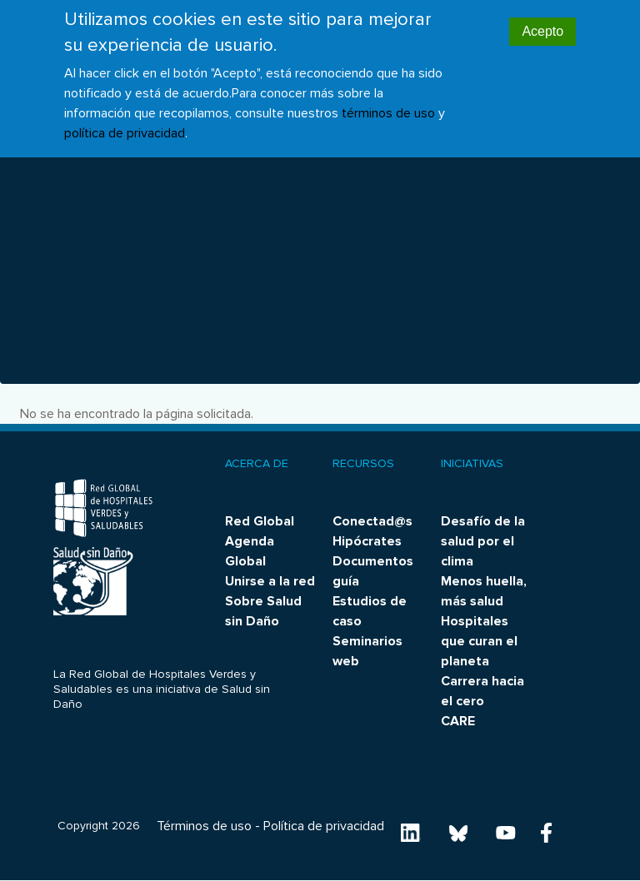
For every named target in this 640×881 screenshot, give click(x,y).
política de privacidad (124, 120)
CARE (458, 721)
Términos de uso (204, 826)
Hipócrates (367, 541)
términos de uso (388, 100)
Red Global (259, 521)
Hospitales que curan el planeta (479, 641)
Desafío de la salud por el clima (483, 541)
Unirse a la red (270, 581)
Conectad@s (372, 521)
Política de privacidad (323, 826)
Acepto (542, 19)
